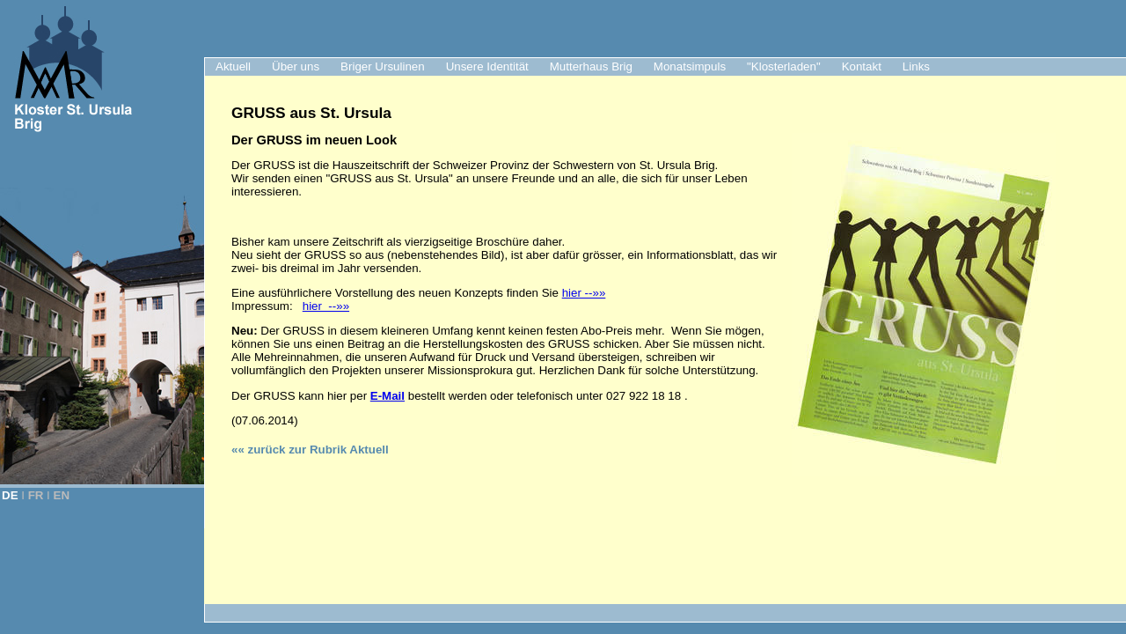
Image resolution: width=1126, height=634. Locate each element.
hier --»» (584, 292)
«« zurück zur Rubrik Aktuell (310, 449)
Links (916, 66)
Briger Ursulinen (382, 66)
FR (36, 495)
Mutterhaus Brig (591, 66)
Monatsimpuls (690, 66)
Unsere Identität (487, 66)
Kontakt (861, 66)
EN (62, 495)
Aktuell (233, 66)
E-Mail (387, 395)
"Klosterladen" (784, 66)
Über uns (295, 66)
